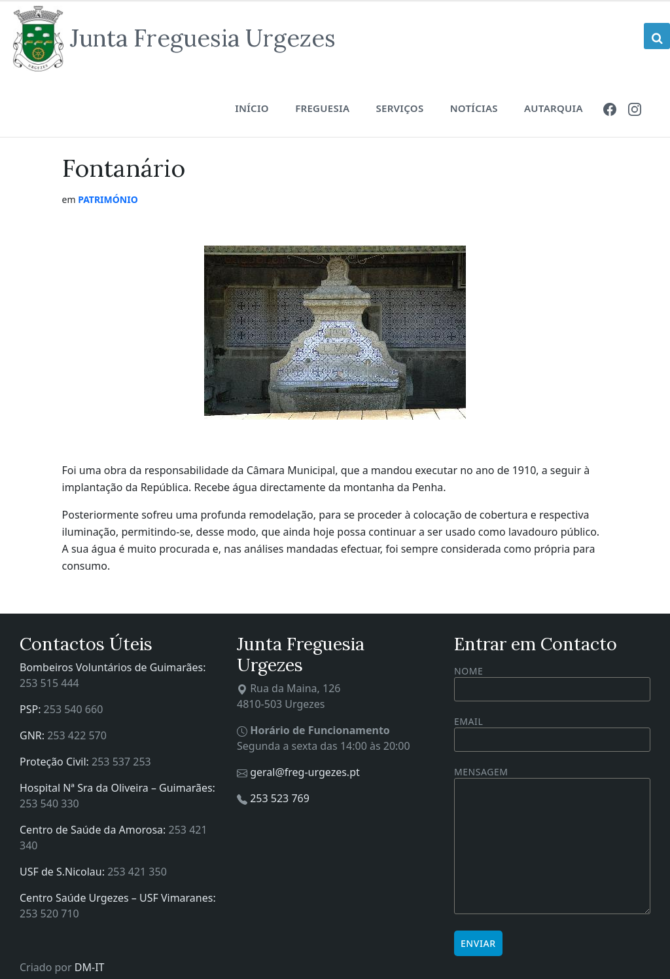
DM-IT (90, 967)
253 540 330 (49, 803)
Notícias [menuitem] (474, 108)
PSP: (32, 709)
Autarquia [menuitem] (553, 108)
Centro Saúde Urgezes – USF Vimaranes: (118, 898)
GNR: (33, 735)
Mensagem (552, 841)
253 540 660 (73, 709)
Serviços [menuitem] (399, 108)
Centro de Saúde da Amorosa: (94, 829)
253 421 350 (137, 871)
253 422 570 (77, 735)
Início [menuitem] (252, 108)
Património (108, 199)
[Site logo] (174, 38)
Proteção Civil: (56, 761)
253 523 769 (279, 798)
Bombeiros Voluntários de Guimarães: (113, 667)
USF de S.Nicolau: (63, 871)
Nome (552, 683)
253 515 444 (49, 683)
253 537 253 (121, 761)
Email (552, 730)
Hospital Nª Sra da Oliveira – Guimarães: (117, 788)
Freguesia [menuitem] (322, 108)
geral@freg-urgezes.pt (305, 772)
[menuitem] (610, 108)
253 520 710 (49, 913)
